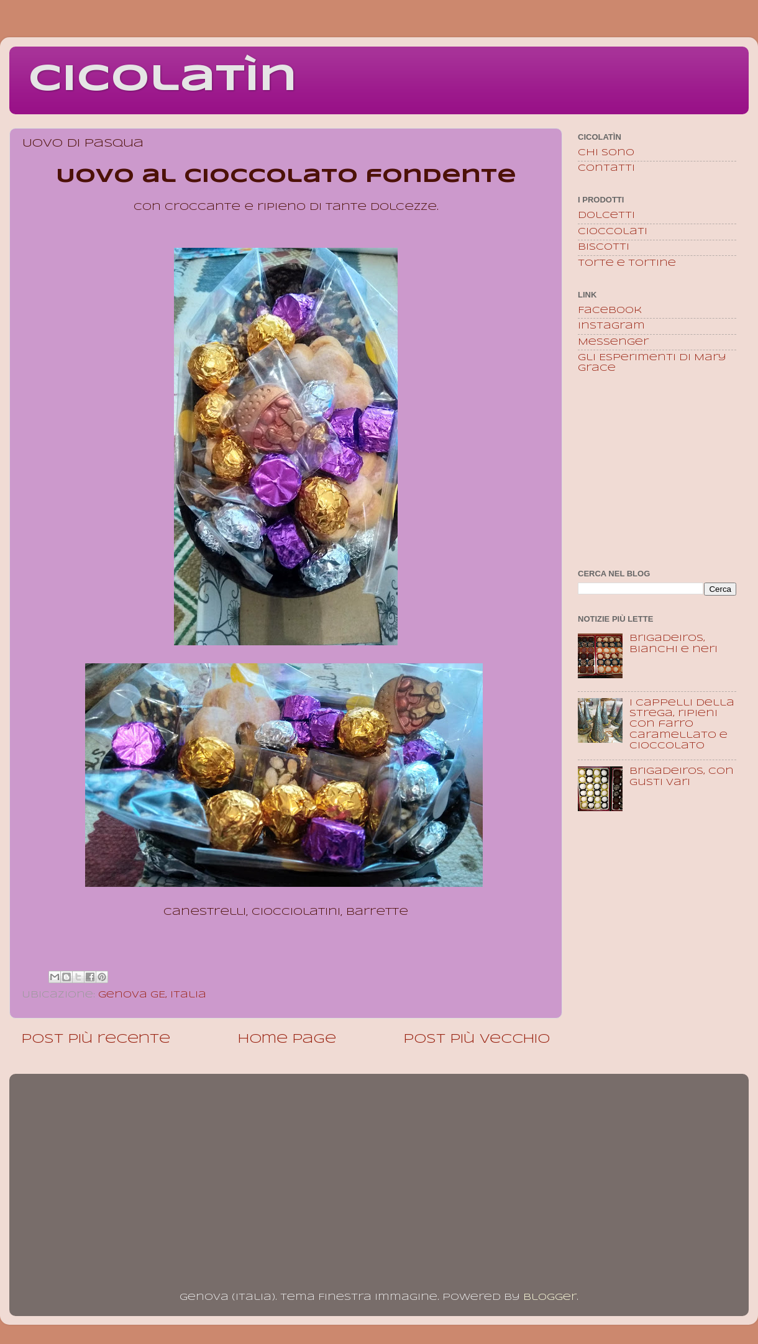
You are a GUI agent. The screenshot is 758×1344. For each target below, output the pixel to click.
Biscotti (603, 247)
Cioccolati (612, 231)
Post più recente (96, 1039)
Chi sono (606, 152)
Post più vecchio (477, 1039)
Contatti (606, 168)
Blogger (550, 1297)
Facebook (610, 310)
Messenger (613, 342)
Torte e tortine (627, 263)
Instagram (611, 326)
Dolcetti (606, 215)
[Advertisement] (657, 472)
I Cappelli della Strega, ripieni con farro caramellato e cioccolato (681, 724)
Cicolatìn (162, 79)
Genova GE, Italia (152, 995)
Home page (287, 1039)
